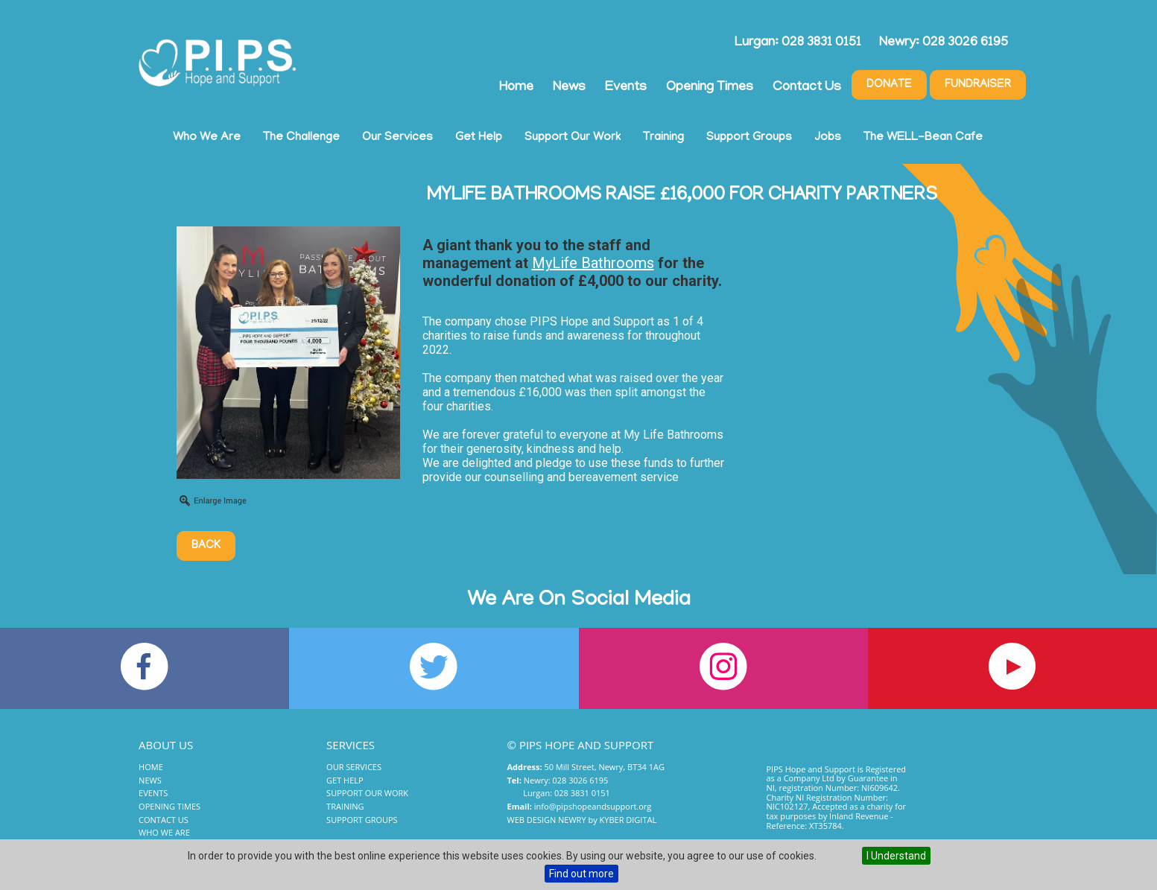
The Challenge (301, 137)
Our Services (397, 137)
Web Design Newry (546, 819)
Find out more (581, 874)
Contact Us (807, 87)
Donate (889, 85)
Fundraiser (978, 85)
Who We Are (207, 137)
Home (516, 87)
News (569, 87)
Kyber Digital (628, 819)
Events (626, 87)
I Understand (896, 856)
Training (663, 137)
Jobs (827, 137)
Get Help (478, 137)
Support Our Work (572, 137)
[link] (593, 263)
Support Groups (749, 137)
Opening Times (709, 87)
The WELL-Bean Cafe (923, 137)
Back (206, 546)
